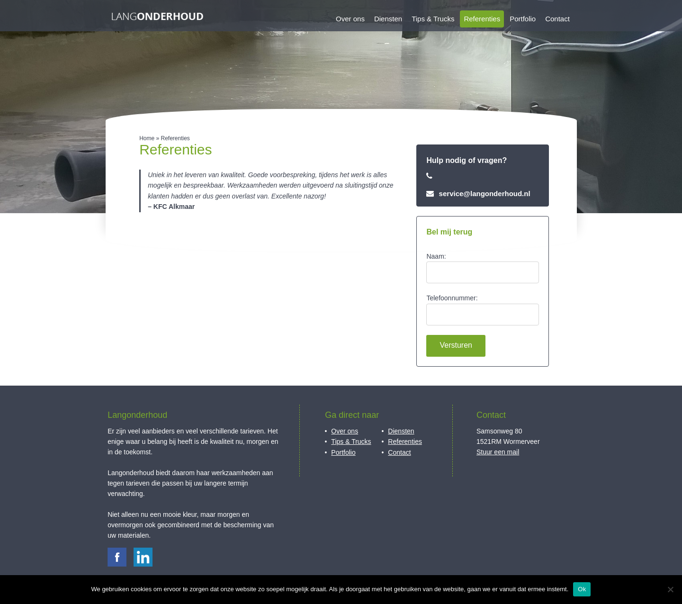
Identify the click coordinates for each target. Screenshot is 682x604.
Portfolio (523, 19)
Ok (582, 589)
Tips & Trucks (433, 19)
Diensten (388, 19)
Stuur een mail (497, 452)
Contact (557, 19)
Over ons (350, 19)
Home (146, 138)
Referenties (482, 19)
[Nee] (670, 589)
